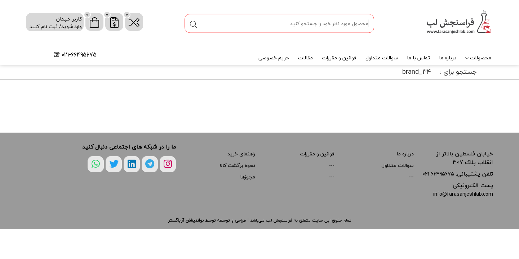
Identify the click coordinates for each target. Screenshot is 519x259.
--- (411, 177)
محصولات (478, 57)
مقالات (305, 57)
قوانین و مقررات (339, 57)
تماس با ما (418, 57)
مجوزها (247, 177)
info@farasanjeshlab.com (463, 194)
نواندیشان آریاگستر (186, 220)
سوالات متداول (381, 57)
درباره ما (447, 57)
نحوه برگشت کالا (237, 165)
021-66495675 (75, 54)
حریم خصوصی (273, 57)
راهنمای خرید (241, 154)
